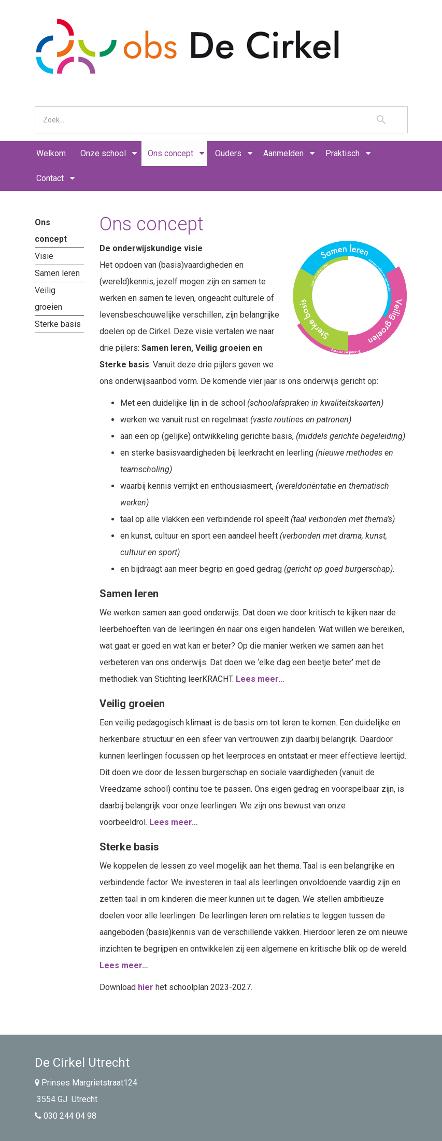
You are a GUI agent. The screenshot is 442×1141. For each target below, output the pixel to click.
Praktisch (342, 153)
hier (145, 987)
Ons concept (170, 153)
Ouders (228, 153)
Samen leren (57, 273)
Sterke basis (58, 324)
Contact (50, 178)
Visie (44, 256)
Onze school (103, 153)
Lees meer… (260, 679)
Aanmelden (283, 153)
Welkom (51, 153)
